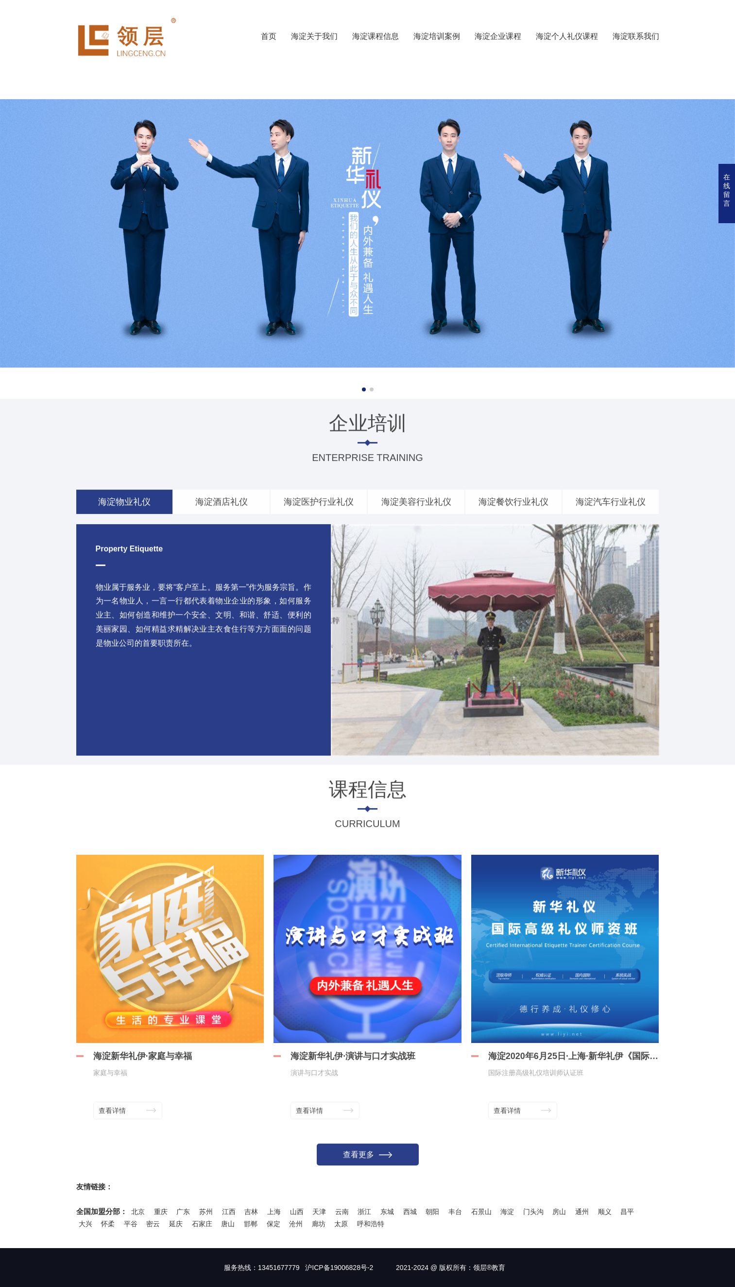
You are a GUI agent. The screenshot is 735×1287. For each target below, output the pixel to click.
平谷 (130, 1224)
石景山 (481, 1212)
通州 (582, 1212)
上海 (274, 1212)
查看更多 (367, 1162)
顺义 (605, 1212)
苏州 (206, 1212)
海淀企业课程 (498, 36)
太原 (341, 1224)
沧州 (296, 1224)
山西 (297, 1212)
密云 (153, 1224)
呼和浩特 (370, 1224)
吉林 (251, 1212)
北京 (138, 1212)
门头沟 (533, 1212)
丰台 (455, 1212)
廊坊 (318, 1224)
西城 (410, 1212)
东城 (387, 1212)
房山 (559, 1212)
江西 (229, 1212)
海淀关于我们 (314, 36)
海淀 (507, 1212)
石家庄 (202, 1224)
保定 (273, 1224)
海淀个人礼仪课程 (567, 36)
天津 (319, 1212)
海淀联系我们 (636, 36)
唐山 (228, 1224)
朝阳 (432, 1212)
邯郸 (250, 1224)
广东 (183, 1212)
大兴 (85, 1224)
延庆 (176, 1224)
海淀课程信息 (375, 36)
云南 (342, 1212)
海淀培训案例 (436, 36)
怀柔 (108, 1224)
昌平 (627, 1212)
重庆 (161, 1212)
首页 (268, 36)
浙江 (364, 1212)
